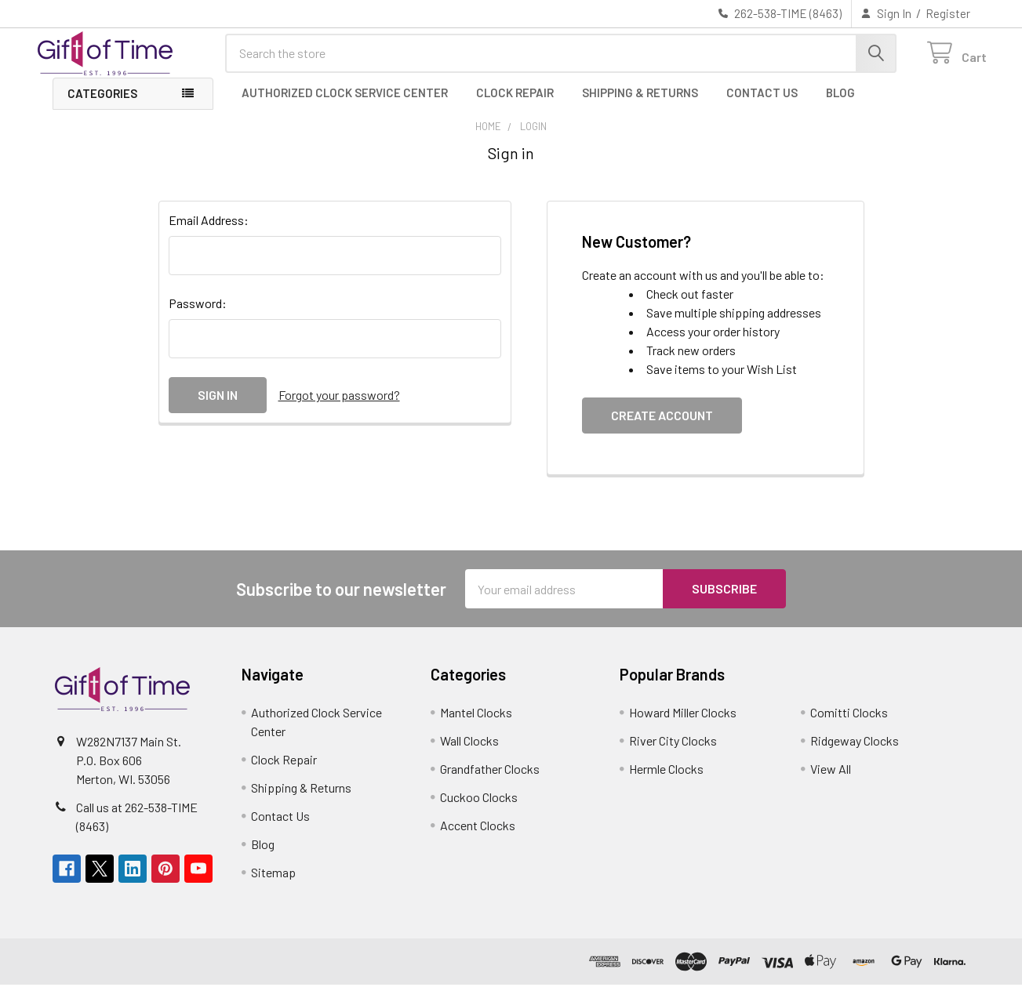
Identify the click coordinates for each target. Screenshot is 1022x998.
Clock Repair (515, 106)
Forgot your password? (339, 408)
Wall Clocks (469, 753)
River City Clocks (673, 753)
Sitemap (273, 885)
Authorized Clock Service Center (345, 106)
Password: (198, 316)
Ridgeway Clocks (854, 753)
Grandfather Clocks (490, 782)
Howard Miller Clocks (682, 725)
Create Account (662, 428)
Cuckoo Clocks (479, 810)
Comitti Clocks (849, 725)
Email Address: (209, 233)
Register (948, 13)
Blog (840, 106)
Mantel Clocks (476, 725)
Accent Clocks (477, 838)
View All (830, 782)
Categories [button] (102, 107)
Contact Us (762, 106)
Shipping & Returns (640, 106)
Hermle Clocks (666, 782)
